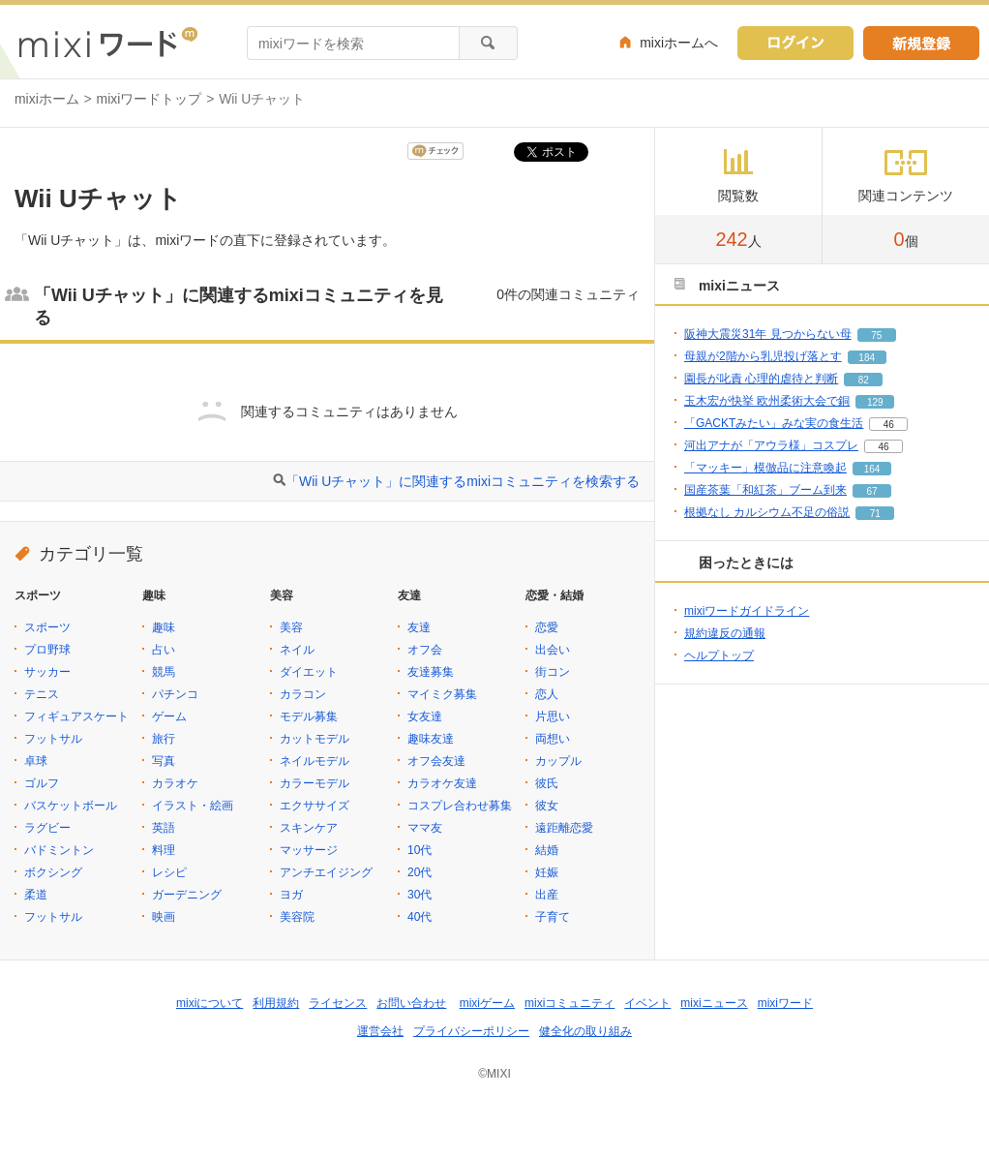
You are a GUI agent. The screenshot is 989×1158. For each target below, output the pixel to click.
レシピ (169, 872)
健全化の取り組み (585, 1031)
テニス (41, 694)
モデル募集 (309, 716)
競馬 (163, 672)
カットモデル (314, 739)
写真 (163, 761)
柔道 (35, 894)
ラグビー (47, 828)
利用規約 (276, 1003)
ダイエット (309, 672)
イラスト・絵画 (192, 805)
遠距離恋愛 (564, 828)
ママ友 (424, 828)
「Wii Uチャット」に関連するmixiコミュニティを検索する (462, 481)
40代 (419, 917)
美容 (291, 627)
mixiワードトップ (149, 99)
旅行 (163, 739)
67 (871, 491)
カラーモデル (314, 783)
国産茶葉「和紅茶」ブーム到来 (765, 490)
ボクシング (53, 872)
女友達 (424, 716)
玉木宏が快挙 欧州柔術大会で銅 (767, 401)
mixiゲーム (487, 1003)
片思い (552, 716)
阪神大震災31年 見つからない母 (768, 334)
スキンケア (309, 828)
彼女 (546, 805)
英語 (163, 828)
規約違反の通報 (724, 633)
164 (872, 469)
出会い (552, 649)
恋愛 (546, 627)
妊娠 (546, 872)
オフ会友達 (436, 761)
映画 (163, 917)
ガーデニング (187, 894)
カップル (558, 761)
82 (863, 380)
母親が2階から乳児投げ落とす (763, 356)
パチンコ (175, 694)
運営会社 (380, 1031)
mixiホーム (47, 99)
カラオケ (175, 783)
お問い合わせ (411, 1003)
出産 (546, 894)
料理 (163, 850)
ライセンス (338, 1003)
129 (875, 402)
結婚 (546, 850)
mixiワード (785, 1003)
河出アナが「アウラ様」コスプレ (771, 445)
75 (876, 335)
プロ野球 (47, 649)
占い (163, 649)
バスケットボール (70, 805)
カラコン (303, 694)
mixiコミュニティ (569, 1003)
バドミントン (59, 850)
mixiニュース (713, 1003)
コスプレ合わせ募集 (459, 805)
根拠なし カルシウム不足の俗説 (767, 512)
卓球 (35, 761)
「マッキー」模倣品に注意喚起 (765, 467)
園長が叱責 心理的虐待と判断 (761, 378)
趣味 (163, 627)
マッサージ (309, 850)
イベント (647, 1003)
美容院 (297, 917)
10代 (419, 850)
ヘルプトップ (719, 655)
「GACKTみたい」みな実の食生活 (773, 423)
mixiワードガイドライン (746, 611)
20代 (419, 872)
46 (889, 424)
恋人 (546, 694)
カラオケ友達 (442, 783)
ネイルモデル (314, 761)
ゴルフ (41, 783)
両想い (552, 739)
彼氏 (546, 783)
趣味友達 (430, 739)
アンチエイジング (326, 872)
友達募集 (430, 672)
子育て (552, 917)
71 (875, 513)
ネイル (297, 649)
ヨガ (291, 894)
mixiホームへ (679, 42)
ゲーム (169, 716)
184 (866, 357)
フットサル (53, 739)
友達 (419, 627)
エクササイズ (314, 805)
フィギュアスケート (76, 716)
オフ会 (424, 649)
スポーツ (47, 627)
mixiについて (209, 1003)
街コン (552, 672)
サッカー (47, 672)
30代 (419, 894)
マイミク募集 (442, 694)
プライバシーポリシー (471, 1031)
